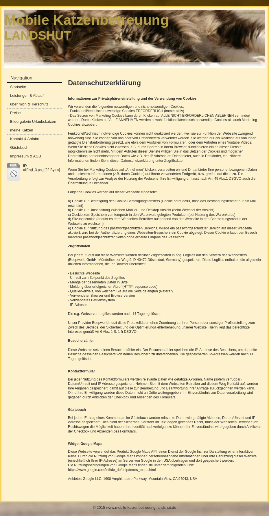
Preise (15, 113)
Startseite (18, 87)
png (13, 165)
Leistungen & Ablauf (27, 95)
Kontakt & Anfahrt (24, 139)
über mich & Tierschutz (29, 104)
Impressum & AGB (25, 156)
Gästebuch (19, 147)
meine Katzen (21, 130)
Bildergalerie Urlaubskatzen (33, 121)
